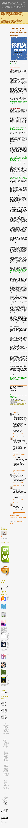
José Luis (15, 457)
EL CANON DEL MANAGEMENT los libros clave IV (6, 727)
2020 (3, 706)
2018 (3, 709)
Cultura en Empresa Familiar (8, 665)
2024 (3, 702)
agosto (4, 802)
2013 (3, 715)
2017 (3, 710)
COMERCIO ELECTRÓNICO (6, 785)
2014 (3, 713)
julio (4, 803)
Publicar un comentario (14, 515)
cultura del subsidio (13, 404)
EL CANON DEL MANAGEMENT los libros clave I (6, 738)
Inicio (19, 518)
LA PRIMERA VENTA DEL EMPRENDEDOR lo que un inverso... (6, 765)
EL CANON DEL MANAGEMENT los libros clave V (6, 723)
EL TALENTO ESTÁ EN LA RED (6, 793)
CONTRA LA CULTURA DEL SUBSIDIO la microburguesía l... (6, 752)
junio (4, 804)
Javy (14, 412)
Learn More (12, 11)
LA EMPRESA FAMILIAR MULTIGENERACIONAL (6, 747)
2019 (3, 708)
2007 (3, 813)
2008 (3, 812)
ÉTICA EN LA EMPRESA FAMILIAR (5, 756)
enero (4, 810)
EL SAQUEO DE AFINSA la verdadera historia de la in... (6, 776)
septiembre (5, 800)
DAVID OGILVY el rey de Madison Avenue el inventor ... (5, 796)
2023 (3, 703)
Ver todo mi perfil (4, 538)
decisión (18, 404)
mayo (4, 805)
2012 (3, 716)
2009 (3, 811)
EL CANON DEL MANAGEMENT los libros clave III (6, 731)
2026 (3, 699)
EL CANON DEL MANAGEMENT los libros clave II (6, 734)
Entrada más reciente (14, 517)
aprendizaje (24, 403)
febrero (4, 809)
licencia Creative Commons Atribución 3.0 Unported (5, 822)
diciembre (5, 719)
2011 (3, 717)
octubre (4, 799)
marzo (4, 808)
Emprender (23, 405)
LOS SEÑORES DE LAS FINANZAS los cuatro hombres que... (6, 781)
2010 (3, 718)
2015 (3, 712)
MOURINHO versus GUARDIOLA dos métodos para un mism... (6, 743)
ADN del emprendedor (17, 403)
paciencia (11, 406)
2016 (3, 711)
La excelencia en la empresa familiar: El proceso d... (6, 769)
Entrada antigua (23, 517)
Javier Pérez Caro (17, 436)
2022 (3, 704)
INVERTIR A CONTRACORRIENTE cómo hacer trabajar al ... (6, 789)
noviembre (5, 720)
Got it (18, 11)
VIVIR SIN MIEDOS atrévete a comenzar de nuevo (6, 760)
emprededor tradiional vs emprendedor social (17, 405)
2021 (3, 705)
